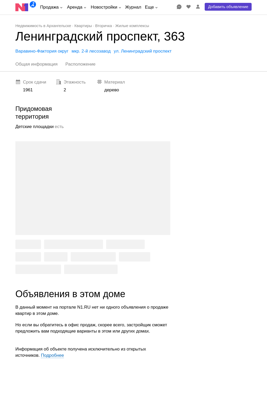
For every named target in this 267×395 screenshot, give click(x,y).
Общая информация (36, 64)
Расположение (80, 64)
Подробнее (52, 355)
